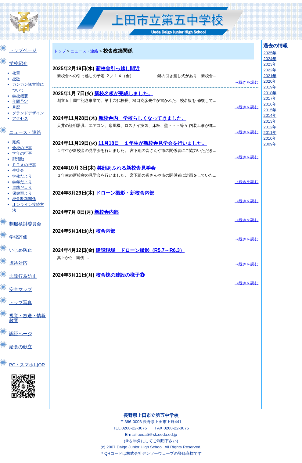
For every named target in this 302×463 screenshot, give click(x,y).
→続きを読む (246, 82)
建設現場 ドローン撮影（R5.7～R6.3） (140, 250)
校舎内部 (105, 231)
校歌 (16, 79)
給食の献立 (20, 346)
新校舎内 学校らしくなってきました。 (142, 118)
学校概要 (20, 96)
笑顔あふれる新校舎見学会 (126, 167)
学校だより (22, 176)
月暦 (16, 107)
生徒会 (18, 170)
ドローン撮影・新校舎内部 (125, 193)
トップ (60, 51)
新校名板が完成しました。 (123, 93)
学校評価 (18, 237)
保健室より (22, 193)
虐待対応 (18, 263)
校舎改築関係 (24, 198)
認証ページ (20, 333)
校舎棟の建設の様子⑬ (120, 275)
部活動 (18, 159)
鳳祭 (16, 142)
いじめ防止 (20, 250)
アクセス (20, 118)
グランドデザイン (28, 113)
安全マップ (20, 289)
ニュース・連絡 (25, 132)
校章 (16, 73)
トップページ (23, 50)
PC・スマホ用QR (27, 364)
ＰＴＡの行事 (24, 165)
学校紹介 (18, 63)
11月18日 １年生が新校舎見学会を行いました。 (153, 143)
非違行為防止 (23, 276)
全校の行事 (22, 147)
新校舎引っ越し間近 (118, 68)
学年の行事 (22, 153)
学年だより (22, 182)
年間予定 (20, 101)
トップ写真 (20, 302)
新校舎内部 (106, 212)
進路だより (22, 187)
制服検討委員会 (25, 223)
